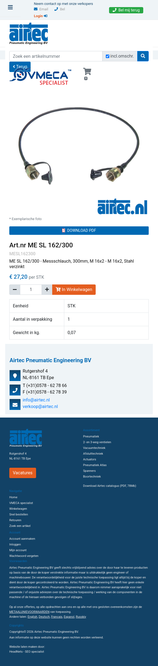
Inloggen (15, 544)
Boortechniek (92, 476)
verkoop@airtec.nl (40, 406)
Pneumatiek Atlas (95, 465)
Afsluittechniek (93, 453)
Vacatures (23, 472)
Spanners (89, 471)
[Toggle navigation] (10, 8)
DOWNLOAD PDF (79, 230)
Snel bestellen (18, 514)
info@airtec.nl (36, 400)
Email (41, 9)
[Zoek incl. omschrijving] (107, 56)
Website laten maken (23, 647)
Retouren (15, 520)
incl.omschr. (122, 56)
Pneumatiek (91, 436)
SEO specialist (34, 651)
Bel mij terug (126, 10)
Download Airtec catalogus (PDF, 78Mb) (109, 486)
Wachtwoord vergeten (24, 556)
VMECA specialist (21, 503)
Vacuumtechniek (94, 448)
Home (13, 497)
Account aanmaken (22, 539)
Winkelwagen (18, 509)
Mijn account (18, 550)
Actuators (89, 459)
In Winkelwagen (74, 289)
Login (40, 16)
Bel (59, 9)
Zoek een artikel (20, 526)
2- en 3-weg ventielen (97, 442)
